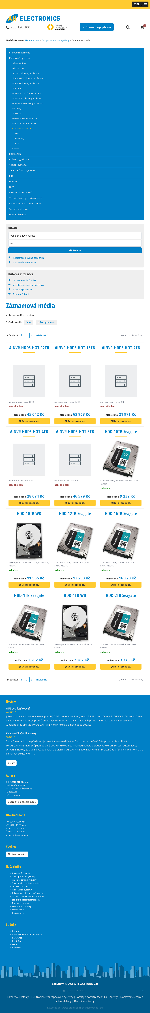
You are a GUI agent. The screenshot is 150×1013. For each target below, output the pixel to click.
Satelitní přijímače (18, 208)
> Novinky (16, 113)
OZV (11, 186)
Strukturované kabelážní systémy (28, 895)
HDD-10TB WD (29, 513)
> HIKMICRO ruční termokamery (26, 93)
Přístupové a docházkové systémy (28, 892)
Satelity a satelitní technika (91, 996)
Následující (41, 335)
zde (32, 753)
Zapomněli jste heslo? (24, 262)
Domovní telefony (20, 902)
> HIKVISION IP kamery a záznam (26, 98)
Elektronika (15, 153)
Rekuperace (18, 912)
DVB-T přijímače (17, 214)
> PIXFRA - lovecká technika (24, 118)
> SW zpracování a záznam (24, 123)
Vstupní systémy (18, 164)
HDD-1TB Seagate (29, 595)
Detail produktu (29, 420)
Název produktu (46, 322)
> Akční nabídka (18, 63)
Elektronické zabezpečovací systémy (52, 996)
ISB (11, 175)
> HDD (17, 133)
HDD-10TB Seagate (121, 431)
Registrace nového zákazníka (28, 257)
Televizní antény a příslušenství (25, 197)
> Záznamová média (21, 128)
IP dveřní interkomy (19, 52)
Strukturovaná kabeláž (20, 192)
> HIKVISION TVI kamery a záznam (27, 103)
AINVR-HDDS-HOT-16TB (75, 350)
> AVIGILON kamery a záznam (25, 73)
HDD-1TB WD (75, 595)
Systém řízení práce (74, 989)
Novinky (13, 181)
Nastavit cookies (17, 853)
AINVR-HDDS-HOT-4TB (29, 431)
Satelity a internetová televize (26, 882)
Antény (113, 996)
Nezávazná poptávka (97, 27)
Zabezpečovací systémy (22, 170)
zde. (94, 724)
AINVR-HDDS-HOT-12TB (29, 350)
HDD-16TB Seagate (121, 513)
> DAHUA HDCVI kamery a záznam (27, 78)
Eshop (44, 40)
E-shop (15, 930)
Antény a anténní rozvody (24, 879)
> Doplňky (16, 88)
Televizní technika (20, 885)
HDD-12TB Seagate (75, 513)
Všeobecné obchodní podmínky (27, 933)
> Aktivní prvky (18, 68)
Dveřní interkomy (84, 1000)
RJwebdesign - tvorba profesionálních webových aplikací (75, 1007)
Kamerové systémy (59, 40)
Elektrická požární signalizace (26, 899)
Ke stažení (17, 940)
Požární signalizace (19, 159)
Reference (17, 937)
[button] (140, 4)
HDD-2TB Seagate (121, 595)
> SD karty (19, 138)
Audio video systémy (22, 889)
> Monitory (16, 108)
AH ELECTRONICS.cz (86, 983)
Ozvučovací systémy (21, 905)
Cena (28, 322)
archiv (11, 762)
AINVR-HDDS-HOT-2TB (121, 347)
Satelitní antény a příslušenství (25, 203)
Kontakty (16, 947)
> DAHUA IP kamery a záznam (25, 83)
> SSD (17, 143)
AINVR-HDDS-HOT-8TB (75, 431)
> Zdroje (15, 148)
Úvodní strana (32, 40)
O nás (15, 943)
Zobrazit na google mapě (22, 801)
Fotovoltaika (18, 909)
